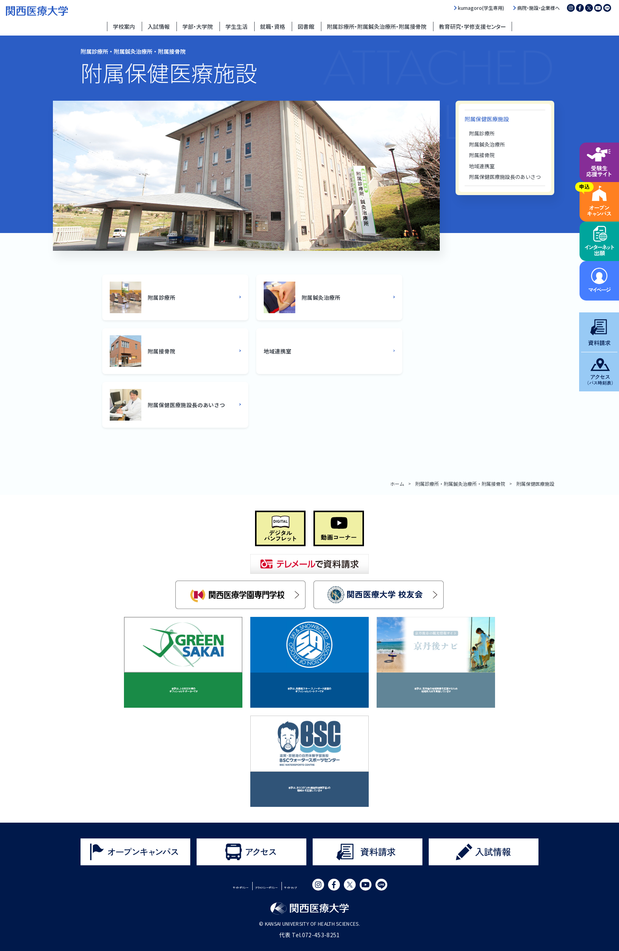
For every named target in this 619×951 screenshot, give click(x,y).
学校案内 (124, 26)
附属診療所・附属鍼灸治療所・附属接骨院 (376, 26)
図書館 (306, 26)
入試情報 (159, 26)
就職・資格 (272, 26)
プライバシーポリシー (268, 886)
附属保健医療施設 (487, 119)
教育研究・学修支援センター (472, 26)
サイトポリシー (208, 886)
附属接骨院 (482, 155)
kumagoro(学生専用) (481, 8)
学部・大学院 (197, 26)
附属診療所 (482, 133)
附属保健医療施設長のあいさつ (505, 176)
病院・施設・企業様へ (538, 8)
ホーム (397, 483)
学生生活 (236, 26)
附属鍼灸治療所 (487, 144)
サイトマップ (324, 886)
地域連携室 (482, 166)
